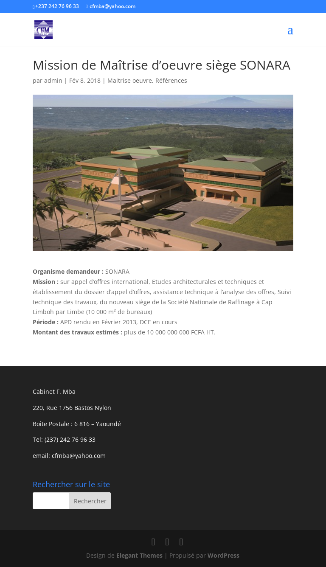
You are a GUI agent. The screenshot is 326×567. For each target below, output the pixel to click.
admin (53, 80)
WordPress (223, 555)
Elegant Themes (139, 555)
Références (171, 80)
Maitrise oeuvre (129, 80)
